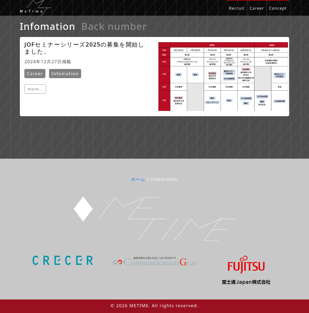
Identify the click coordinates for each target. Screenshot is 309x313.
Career (257, 8)
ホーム (138, 179)
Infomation (64, 73)
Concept (278, 8)
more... (35, 89)
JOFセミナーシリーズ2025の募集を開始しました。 (84, 47)
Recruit (237, 8)
